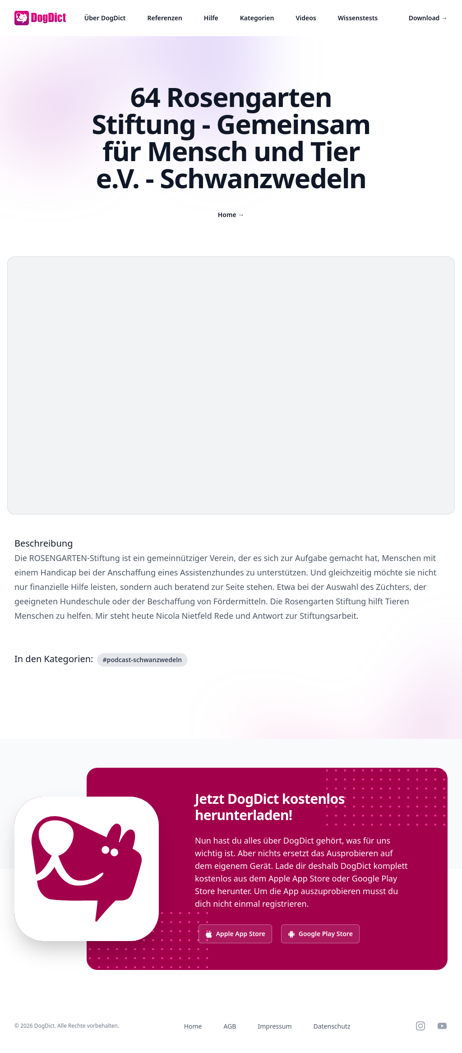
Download (428, 18)
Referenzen (164, 18)
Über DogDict (105, 18)
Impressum (274, 1026)
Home (231, 214)
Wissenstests (358, 18)
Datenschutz (331, 1026)
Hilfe (211, 18)
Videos (306, 18)
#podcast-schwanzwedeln (142, 659)
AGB (230, 1026)
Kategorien (257, 18)
